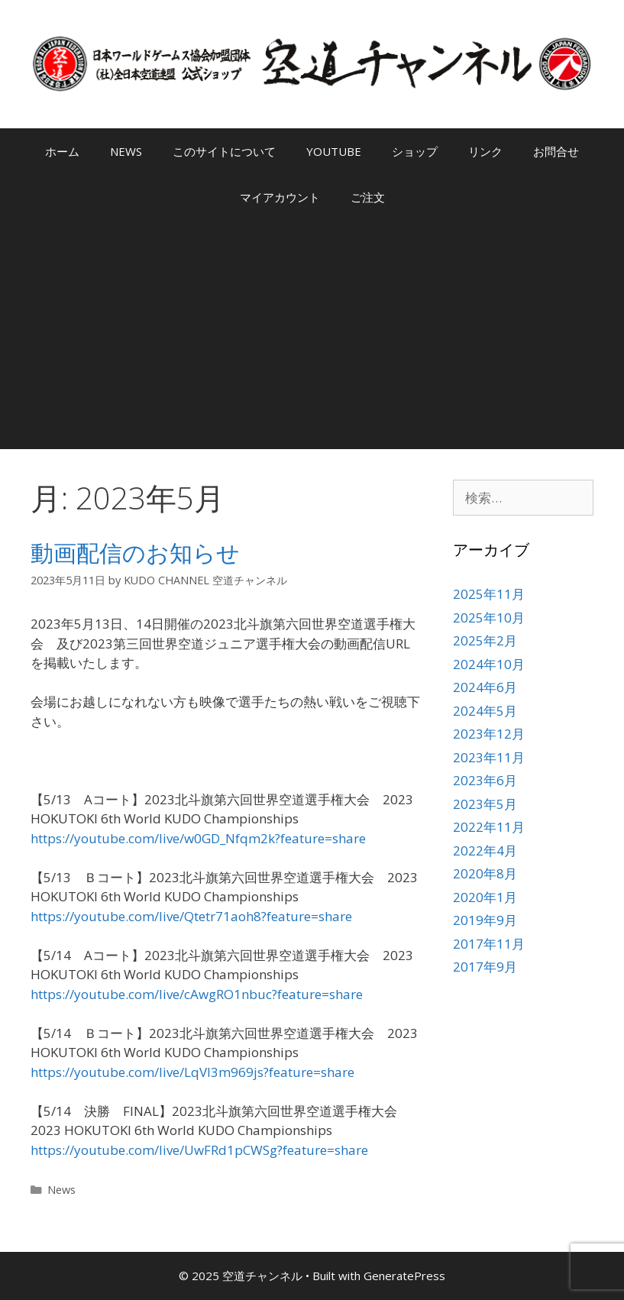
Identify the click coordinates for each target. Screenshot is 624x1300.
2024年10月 (489, 664)
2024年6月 (485, 687)
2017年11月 (489, 943)
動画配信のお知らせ (135, 552)
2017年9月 (485, 966)
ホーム (62, 151)
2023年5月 (485, 804)
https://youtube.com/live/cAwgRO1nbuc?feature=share (197, 994)
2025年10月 (489, 617)
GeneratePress (404, 1275)
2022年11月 (489, 827)
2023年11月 (489, 757)
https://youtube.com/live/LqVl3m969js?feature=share (192, 1072)
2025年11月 (489, 594)
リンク (485, 151)
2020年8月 (485, 873)
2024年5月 (485, 711)
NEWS (126, 151)
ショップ (415, 151)
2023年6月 (485, 780)
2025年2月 (485, 640)
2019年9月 (485, 920)
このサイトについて (224, 151)
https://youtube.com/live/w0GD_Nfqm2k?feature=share (198, 838)
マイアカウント (280, 197)
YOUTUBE (333, 151)
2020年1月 (485, 897)
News (61, 1189)
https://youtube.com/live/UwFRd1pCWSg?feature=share (199, 1150)
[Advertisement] (312, 334)
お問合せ (556, 151)
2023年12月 (489, 733)
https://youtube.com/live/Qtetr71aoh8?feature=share (191, 916)
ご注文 (368, 197)
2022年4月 (485, 850)
